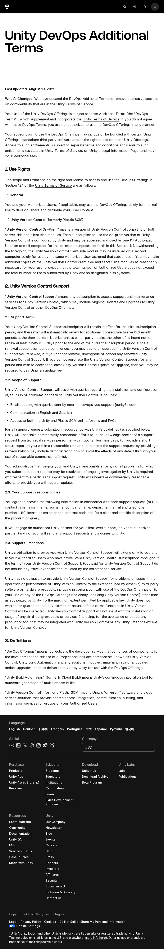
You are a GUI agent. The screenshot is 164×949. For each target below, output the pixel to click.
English (14, 729)
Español (101, 729)
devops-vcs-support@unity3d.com (108, 405)
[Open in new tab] (36, 782)
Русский (116, 729)
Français (57, 729)
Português (74, 729)
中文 (89, 729)
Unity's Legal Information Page (113, 150)
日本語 (43, 729)
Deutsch (29, 729)
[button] (82, 832)
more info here (95, 937)
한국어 (129, 729)
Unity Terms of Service (74, 104)
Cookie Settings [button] (28, 926)
